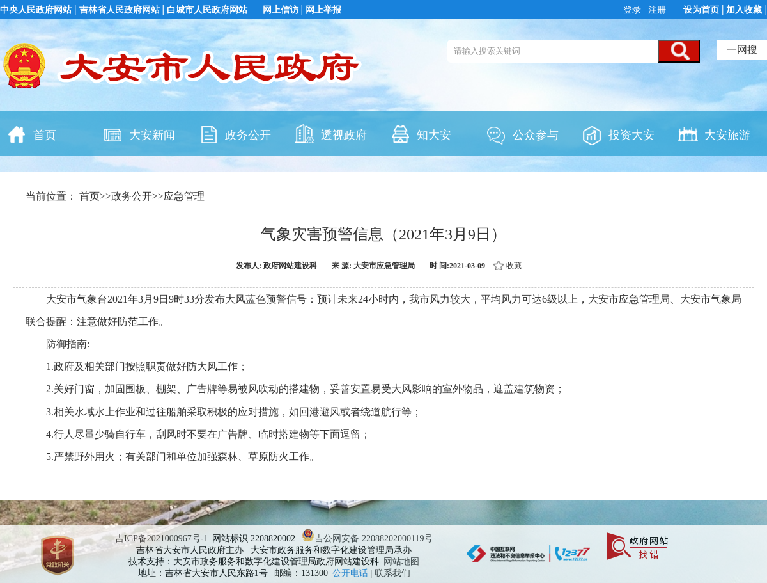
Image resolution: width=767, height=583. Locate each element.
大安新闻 (138, 133)
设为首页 (701, 10)
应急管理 (184, 196)
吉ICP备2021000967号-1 (161, 538)
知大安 (420, 133)
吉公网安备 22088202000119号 (367, 538)
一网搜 (742, 49)
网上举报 (323, 10)
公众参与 (522, 133)
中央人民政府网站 (36, 10)
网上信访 (280, 10)
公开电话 (351, 573)
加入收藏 (744, 10)
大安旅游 (714, 133)
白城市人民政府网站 (207, 10)
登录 (633, 10)
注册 (656, 10)
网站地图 (401, 561)
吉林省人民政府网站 (119, 10)
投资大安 (618, 133)
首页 (31, 133)
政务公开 (234, 133)
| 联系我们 (390, 573)
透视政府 (330, 133)
